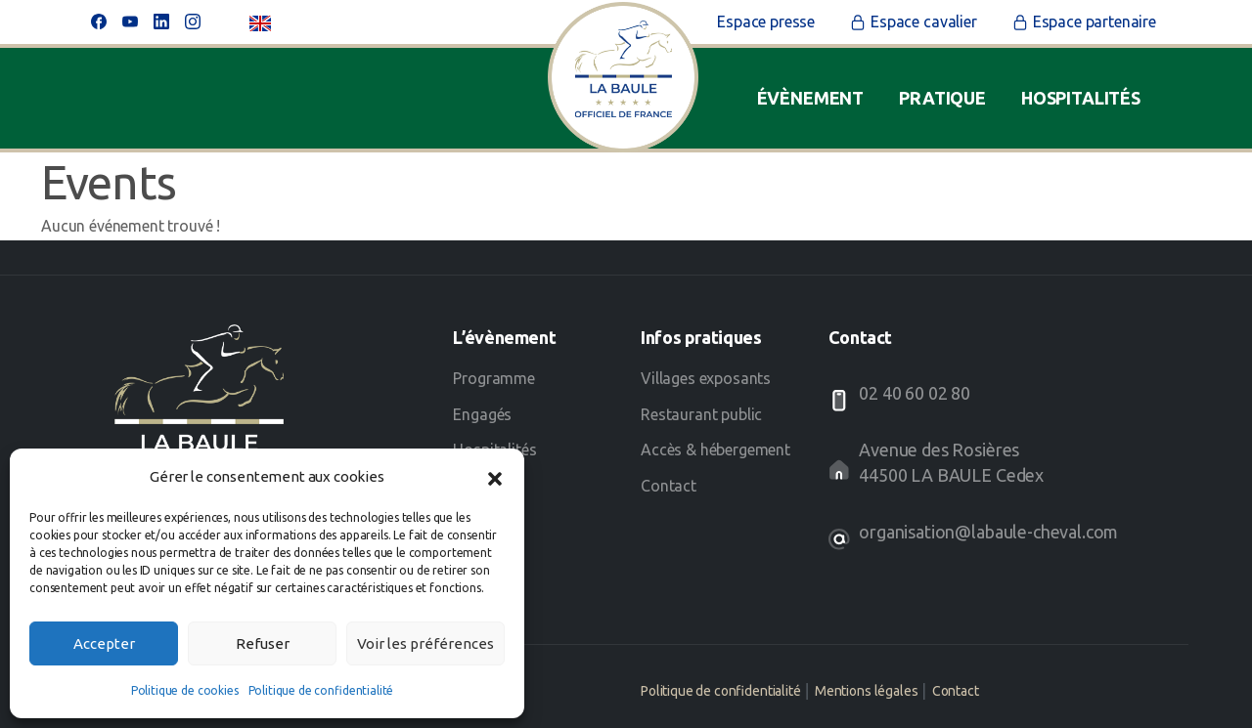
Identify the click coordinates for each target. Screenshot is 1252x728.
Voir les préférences (425, 643)
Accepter (104, 643)
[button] (495, 477)
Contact (955, 691)
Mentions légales (866, 691)
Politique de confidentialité (321, 690)
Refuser (263, 643)
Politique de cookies (185, 690)
